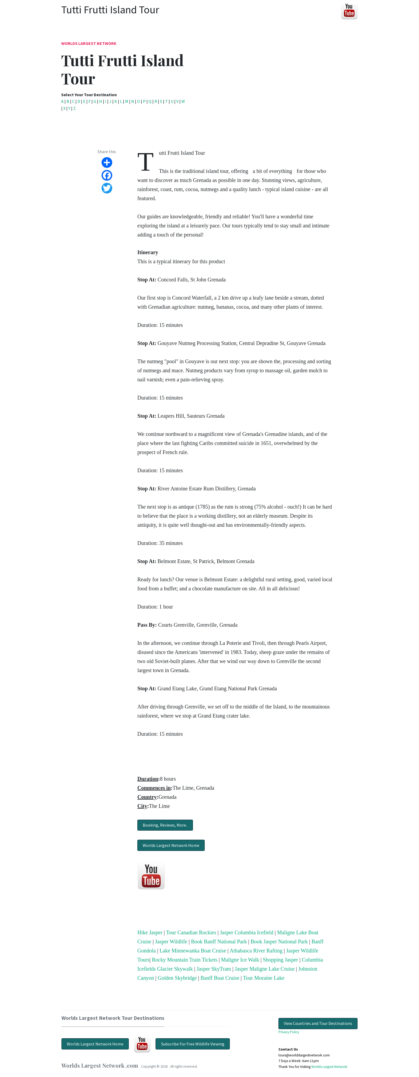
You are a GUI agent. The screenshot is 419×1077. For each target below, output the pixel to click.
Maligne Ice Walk (240, 960)
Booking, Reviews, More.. (165, 825)
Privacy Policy (288, 1032)
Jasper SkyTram (214, 969)
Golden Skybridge (177, 978)
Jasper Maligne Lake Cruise (264, 969)
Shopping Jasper (280, 960)
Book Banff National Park (219, 941)
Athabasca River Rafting (256, 951)
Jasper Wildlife (171, 941)
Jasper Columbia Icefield (246, 932)
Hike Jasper (149, 932)
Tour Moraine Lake (263, 978)
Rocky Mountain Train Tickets (184, 960)
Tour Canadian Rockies (191, 932)
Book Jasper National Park (279, 941)
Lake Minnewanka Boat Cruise (193, 951)
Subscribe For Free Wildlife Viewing (192, 1044)
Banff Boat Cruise (219, 978)
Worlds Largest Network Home (171, 845)
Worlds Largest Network (89, 43)
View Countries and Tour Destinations (318, 1023)
